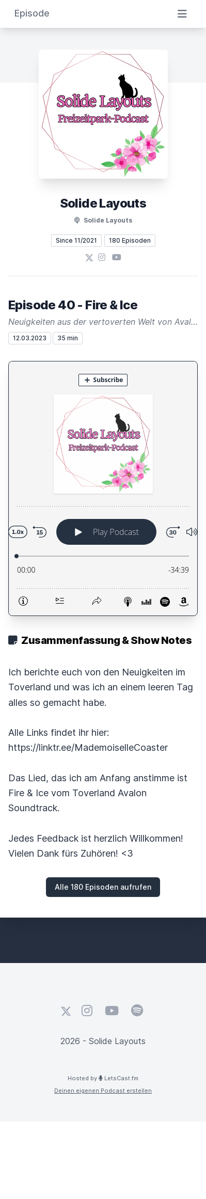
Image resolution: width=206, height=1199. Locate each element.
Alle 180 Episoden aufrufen (103, 886)
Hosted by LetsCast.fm (103, 1078)
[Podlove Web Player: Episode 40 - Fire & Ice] (103, 488)
